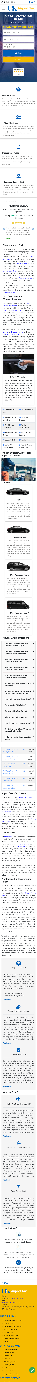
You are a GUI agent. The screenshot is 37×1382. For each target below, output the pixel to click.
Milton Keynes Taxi (10, 1362)
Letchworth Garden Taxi (11, 1371)
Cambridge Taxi (9, 1353)
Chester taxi (21, 846)
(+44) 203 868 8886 (9, 2)
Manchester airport (10, 306)
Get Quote (19, 59)
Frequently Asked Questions (13, 1326)
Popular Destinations (10, 1350)
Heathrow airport (17, 332)
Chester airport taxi (23, 264)
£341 (23, 757)
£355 (23, 764)
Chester (30, 303)
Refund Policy (8, 1323)
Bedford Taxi (8, 1356)
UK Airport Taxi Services (12, 1338)
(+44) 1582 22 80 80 (16, 1298)
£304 (23, 778)
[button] (4, 229)
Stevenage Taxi (9, 1365)
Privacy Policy (8, 1332)
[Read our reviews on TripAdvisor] (18, 72)
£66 (23, 786)
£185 (23, 749)
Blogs (6, 1341)
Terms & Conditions (10, 1329)
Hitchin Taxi (8, 1359)
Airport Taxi (22, 797)
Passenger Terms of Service (13, 1320)
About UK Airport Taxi (11, 1335)
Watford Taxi (8, 1368)
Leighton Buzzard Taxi (11, 1374)
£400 (23, 771)
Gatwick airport (17, 334)
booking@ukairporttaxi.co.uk (11, 1302)
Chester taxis (8, 837)
